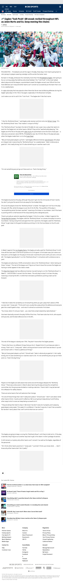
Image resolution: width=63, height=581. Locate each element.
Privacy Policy (46, 533)
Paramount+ (25, 537)
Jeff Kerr (5, 24)
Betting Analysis (6, 537)
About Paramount (27, 535)
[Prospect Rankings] (48, 11)
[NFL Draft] (28, 11)
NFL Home (3, 14)
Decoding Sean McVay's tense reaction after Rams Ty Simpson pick (27, 518)
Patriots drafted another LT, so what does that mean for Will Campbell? (28, 485)
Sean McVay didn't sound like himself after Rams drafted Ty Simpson (27, 498)
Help (3, 548)
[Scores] (15, 11)
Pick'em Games (6, 530)
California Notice (47, 541)
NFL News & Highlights (39, 14)
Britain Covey (52, 121)
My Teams (45, 552)
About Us (25, 530)
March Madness (6, 539)
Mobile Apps (5, 541)
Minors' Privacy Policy (49, 535)
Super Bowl (29, 136)
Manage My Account (48, 548)
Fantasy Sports (6, 533)
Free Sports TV (6, 535)
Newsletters (46, 550)
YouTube (24, 548)
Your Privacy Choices (49, 537)
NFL (35, 72)
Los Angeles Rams (21, 250)
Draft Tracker (15, 14)
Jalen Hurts (28, 132)
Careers (24, 533)
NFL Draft (9, 14)
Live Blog (22, 14)
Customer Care (6, 550)
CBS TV (24, 539)
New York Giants (9, 271)
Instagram (25, 552)
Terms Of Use (46, 530)
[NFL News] (8, 11)
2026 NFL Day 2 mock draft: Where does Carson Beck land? (24, 511)
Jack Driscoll (49, 140)
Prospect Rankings (29, 14)
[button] (56, 11)
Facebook (25, 554)
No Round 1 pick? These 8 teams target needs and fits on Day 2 (25, 491)
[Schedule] (21, 11)
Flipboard (25, 561)
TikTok (24, 550)
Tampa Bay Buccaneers (8, 218)
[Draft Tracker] (37, 11)
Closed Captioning (48, 539)
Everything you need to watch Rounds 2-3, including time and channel (27, 505)
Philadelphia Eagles (46, 78)
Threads (24, 558)
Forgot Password (47, 554)
